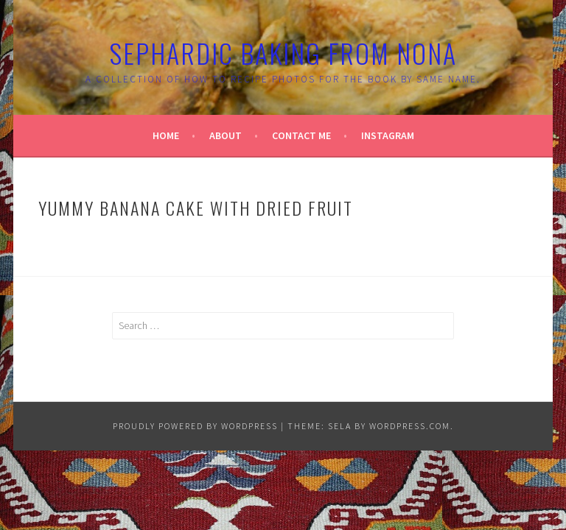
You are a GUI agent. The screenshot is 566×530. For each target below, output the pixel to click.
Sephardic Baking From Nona (283, 52)
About (225, 135)
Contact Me (301, 135)
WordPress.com (409, 425)
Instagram (387, 135)
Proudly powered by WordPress (195, 425)
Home (166, 135)
